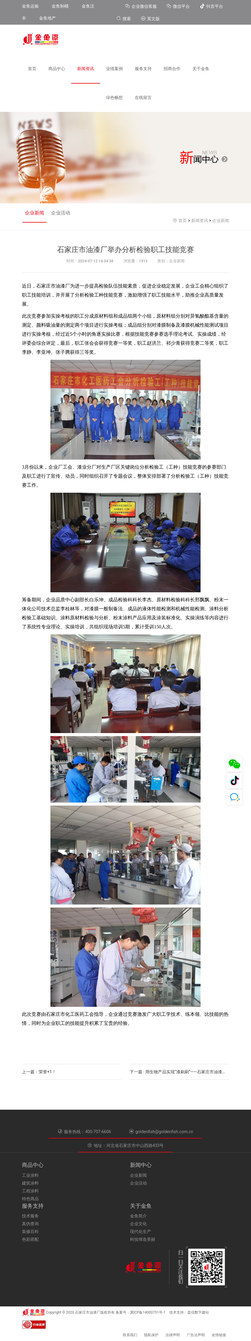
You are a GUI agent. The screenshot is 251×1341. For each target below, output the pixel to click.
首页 (32, 68)
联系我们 (130, 1335)
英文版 (150, 18)
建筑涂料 (30, 1183)
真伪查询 (30, 1223)
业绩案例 (114, 68)
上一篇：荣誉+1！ (39, 1071)
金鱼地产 (47, 18)
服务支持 (143, 68)
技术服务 (30, 1215)
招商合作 (172, 68)
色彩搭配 (30, 1239)
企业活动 (60, 213)
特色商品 (30, 1198)
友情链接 (219, 1335)
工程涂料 (30, 1190)
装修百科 (30, 1231)
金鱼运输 (30, 6)
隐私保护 (151, 1335)
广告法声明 (196, 1335)
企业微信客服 (141, 6)
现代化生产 (140, 1231)
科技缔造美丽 (142, 1239)
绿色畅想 (114, 97)
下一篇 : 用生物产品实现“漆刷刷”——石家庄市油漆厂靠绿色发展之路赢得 (179, 1071)
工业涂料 (30, 1175)
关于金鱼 (200, 68)
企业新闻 (34, 213)
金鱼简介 (138, 1215)
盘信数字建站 (198, 1312)
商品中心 (56, 68)
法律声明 (172, 1335)
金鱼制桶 (60, 6)
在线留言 (143, 97)
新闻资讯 (85, 68)
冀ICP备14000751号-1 (148, 1312)
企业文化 (138, 1223)
